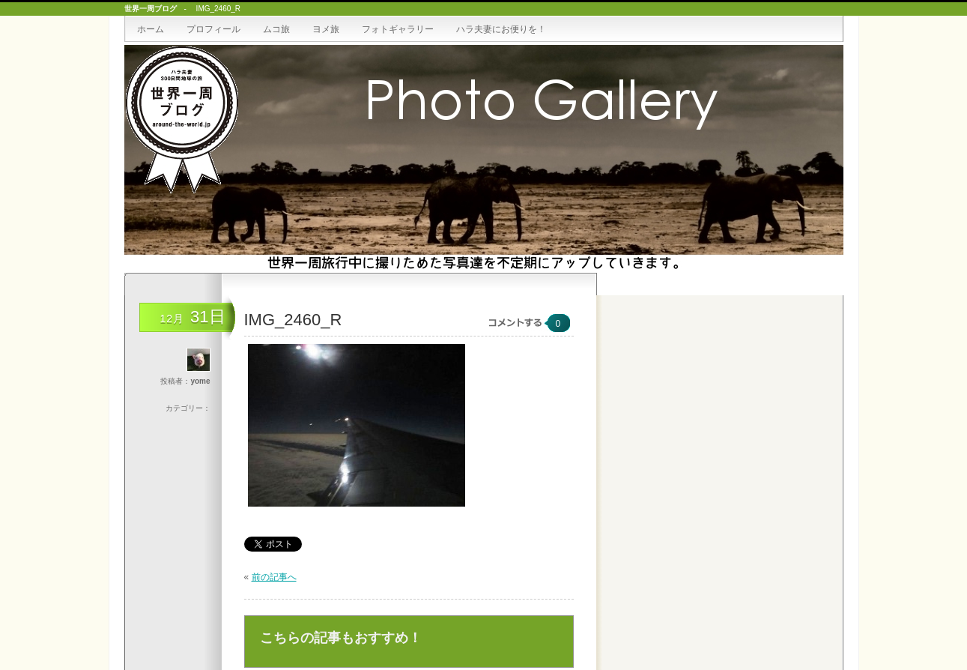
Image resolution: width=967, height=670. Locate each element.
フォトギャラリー (398, 29)
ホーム (150, 29)
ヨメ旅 (325, 29)
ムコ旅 (276, 29)
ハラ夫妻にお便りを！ (501, 29)
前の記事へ (274, 577)
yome (200, 381)
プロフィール (213, 29)
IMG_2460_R (293, 319)
